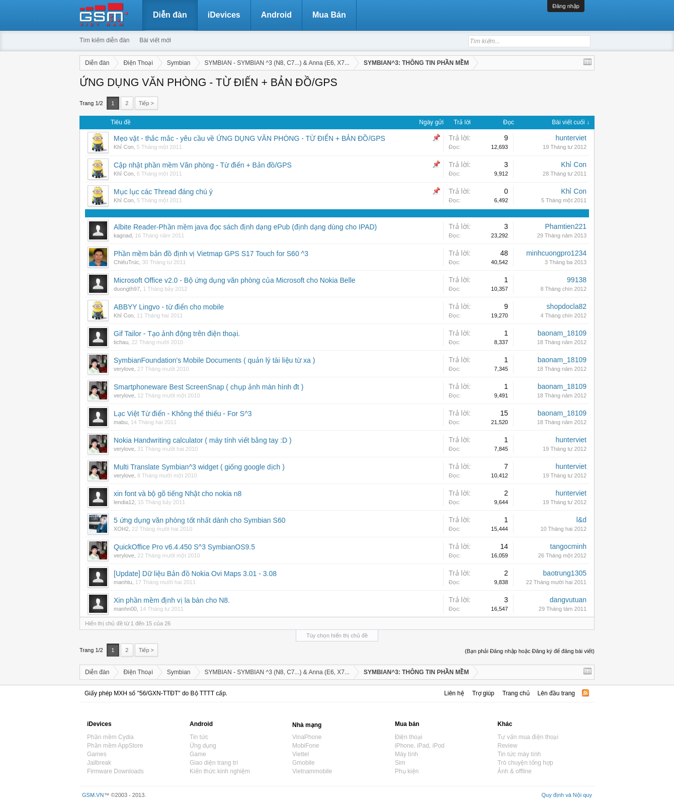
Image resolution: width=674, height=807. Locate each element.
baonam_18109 (562, 333)
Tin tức (199, 737)
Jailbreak (99, 762)
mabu (121, 422)
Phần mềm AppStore (115, 745)
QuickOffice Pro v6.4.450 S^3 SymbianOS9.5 (184, 547)
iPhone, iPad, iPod (420, 745)
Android (276, 15)
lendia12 (124, 502)
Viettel (300, 754)
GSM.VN (93, 795)
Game (198, 754)
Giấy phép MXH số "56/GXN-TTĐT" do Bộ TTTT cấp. (156, 693)
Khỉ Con (124, 147)
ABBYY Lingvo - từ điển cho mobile (169, 307)
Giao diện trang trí (214, 762)
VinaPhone (307, 737)
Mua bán (407, 724)
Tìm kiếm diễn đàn (104, 40)
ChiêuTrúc (126, 262)
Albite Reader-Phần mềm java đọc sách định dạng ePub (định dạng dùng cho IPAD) (245, 227)
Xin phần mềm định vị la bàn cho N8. (172, 600)
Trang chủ (516, 693)
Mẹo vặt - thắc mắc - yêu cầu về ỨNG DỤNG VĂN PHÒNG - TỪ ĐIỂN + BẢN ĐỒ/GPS (249, 138)
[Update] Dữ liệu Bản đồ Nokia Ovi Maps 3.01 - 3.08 (195, 574)
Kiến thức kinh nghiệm (220, 771)
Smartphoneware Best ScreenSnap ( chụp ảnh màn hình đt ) (208, 387)
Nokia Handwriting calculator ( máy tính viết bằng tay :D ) (203, 440)
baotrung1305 (564, 573)
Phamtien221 (565, 226)
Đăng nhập (565, 6)
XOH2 (121, 529)
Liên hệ (454, 693)
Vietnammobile (312, 771)
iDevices (224, 15)
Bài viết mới (155, 40)
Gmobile (303, 762)
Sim (400, 762)
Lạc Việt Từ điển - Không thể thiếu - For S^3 (183, 414)
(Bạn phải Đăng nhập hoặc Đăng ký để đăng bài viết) (530, 651)
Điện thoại (409, 737)
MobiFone (305, 745)
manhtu (123, 582)
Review (507, 745)
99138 (576, 280)
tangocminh (568, 546)
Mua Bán (329, 15)
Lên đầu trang (556, 693)
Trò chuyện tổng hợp (525, 762)
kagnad (123, 235)
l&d (581, 520)
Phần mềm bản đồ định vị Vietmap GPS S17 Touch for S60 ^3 (211, 254)
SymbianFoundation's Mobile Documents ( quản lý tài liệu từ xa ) (214, 360)
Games (97, 754)
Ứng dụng (203, 745)
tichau (121, 342)
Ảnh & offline (514, 771)
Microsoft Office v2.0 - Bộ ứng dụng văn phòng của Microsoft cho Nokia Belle (235, 280)
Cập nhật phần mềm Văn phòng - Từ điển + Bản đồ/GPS (203, 165)
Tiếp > (146, 103)
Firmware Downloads (115, 771)
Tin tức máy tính (519, 754)
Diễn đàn (170, 15)
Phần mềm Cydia (110, 737)
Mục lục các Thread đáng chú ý (163, 192)
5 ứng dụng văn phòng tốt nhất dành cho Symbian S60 (199, 520)
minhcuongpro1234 (556, 253)
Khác (504, 724)
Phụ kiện (406, 771)
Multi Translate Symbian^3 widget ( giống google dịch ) (199, 467)
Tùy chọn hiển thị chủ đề (337, 635)
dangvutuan (568, 600)
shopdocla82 (566, 306)
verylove (124, 369)
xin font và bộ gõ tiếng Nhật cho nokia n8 (177, 494)
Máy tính (406, 754)
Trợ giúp (483, 693)
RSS (585, 693)
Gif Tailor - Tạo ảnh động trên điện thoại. (177, 334)
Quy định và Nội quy (567, 795)
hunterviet (571, 138)
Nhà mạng (306, 725)
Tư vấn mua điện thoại (527, 737)
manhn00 (125, 609)
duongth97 (127, 289)
